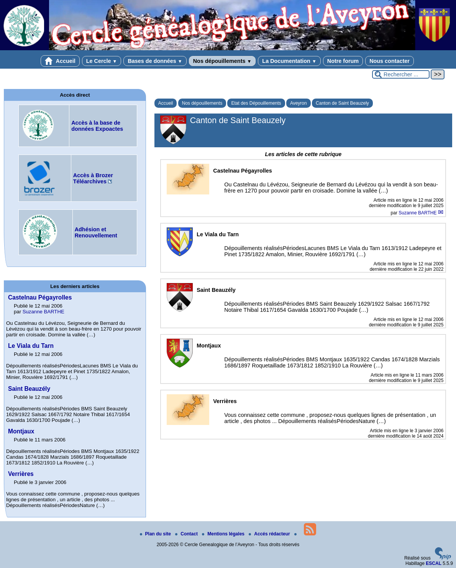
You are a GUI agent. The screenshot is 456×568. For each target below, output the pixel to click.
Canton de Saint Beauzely (342, 103)
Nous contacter (389, 61)
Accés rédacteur (270, 534)
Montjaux (21, 431)
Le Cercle (101, 61)
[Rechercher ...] (401, 74)
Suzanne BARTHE (418, 213)
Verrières (21, 474)
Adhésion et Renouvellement (96, 232)
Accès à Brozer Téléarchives (93, 178)
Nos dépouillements (222, 61)
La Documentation (289, 61)
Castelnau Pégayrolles (40, 297)
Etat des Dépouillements (256, 103)
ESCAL (433, 563)
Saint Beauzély (29, 388)
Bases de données (155, 61)
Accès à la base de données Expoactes (97, 126)
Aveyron (298, 103)
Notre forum (343, 61)
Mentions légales (224, 534)
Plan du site (156, 534)
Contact (187, 534)
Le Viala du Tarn (31, 345)
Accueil (60, 61)
